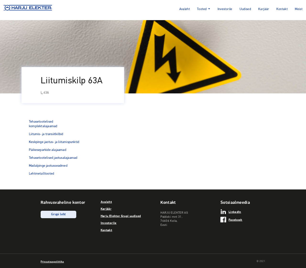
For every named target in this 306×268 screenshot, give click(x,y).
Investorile (225, 9)
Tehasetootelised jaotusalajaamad (53, 158)
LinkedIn (235, 212)
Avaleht (184, 9)
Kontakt (282, 9)
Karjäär (263, 9)
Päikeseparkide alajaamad (47, 150)
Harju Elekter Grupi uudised (121, 216)
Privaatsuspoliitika (52, 261)
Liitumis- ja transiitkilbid (46, 134)
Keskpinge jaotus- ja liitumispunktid (54, 142)
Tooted (202, 9)
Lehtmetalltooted (41, 173)
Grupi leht (58, 214)
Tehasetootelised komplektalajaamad (43, 124)
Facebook (235, 220)
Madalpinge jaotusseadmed (48, 165)
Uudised (245, 9)
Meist (298, 9)
